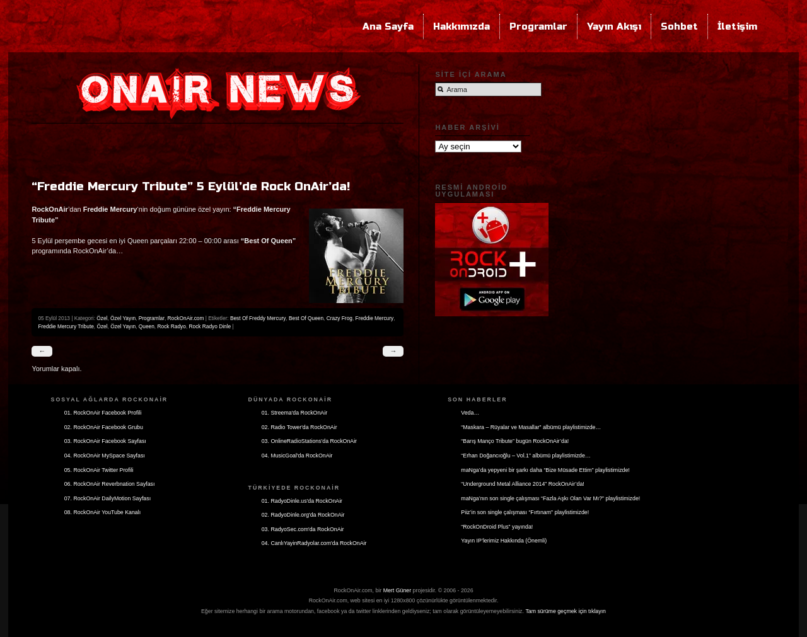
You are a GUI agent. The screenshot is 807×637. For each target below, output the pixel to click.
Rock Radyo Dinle (210, 326)
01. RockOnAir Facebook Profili (103, 413)
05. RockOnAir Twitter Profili (99, 470)
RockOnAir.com (186, 318)
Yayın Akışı (614, 26)
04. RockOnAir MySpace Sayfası (104, 455)
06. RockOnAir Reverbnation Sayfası (109, 484)
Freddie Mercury (375, 318)
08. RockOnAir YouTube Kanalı (102, 512)
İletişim (737, 26)
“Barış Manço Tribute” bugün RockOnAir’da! (515, 441)
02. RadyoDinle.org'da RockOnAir (303, 515)
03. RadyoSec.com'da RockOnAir (303, 529)
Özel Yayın (123, 318)
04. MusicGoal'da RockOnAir (297, 455)
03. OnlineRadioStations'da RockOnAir (309, 441)
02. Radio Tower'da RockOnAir (299, 427)
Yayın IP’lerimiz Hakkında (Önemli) (504, 540)
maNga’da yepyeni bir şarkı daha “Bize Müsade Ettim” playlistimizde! (545, 470)
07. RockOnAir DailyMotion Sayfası (107, 498)
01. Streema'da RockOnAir (294, 413)
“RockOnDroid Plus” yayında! (497, 527)
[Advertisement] (217, 149)
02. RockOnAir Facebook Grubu (103, 427)
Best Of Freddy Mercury (258, 318)
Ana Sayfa (388, 26)
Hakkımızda (461, 26)
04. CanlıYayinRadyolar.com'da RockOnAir (314, 543)
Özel (101, 318)
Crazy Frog (339, 318)
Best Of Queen (306, 318)
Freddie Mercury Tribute (65, 326)
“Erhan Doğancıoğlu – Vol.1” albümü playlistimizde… (525, 455)
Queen (146, 326)
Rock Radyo (172, 326)
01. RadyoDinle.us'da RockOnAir (302, 501)
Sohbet (679, 26)
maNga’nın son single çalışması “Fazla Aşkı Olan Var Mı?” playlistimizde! (550, 498)
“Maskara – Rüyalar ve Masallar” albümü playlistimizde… (531, 427)
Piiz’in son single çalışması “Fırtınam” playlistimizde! (525, 512)
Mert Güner (397, 590)
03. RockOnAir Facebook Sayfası (105, 441)
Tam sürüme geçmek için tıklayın (565, 611)
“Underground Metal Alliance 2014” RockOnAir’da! (522, 484)
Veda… (470, 413)
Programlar (538, 26)
